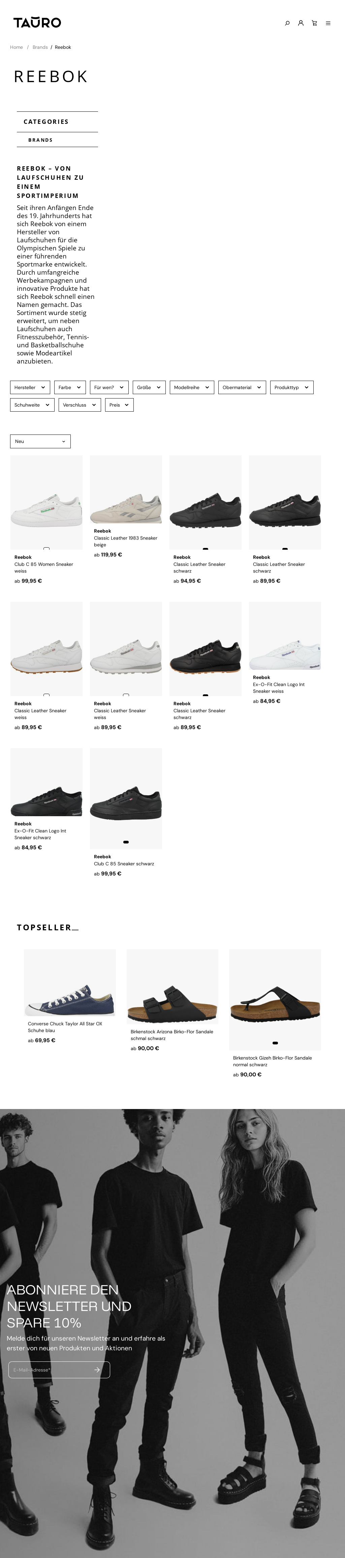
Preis (119, 404)
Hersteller (30, 387)
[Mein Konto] (304, 23)
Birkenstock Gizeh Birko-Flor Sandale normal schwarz (272, 1060)
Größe (149, 387)
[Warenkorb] (317, 23)
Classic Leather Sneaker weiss (40, 720)
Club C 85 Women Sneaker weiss (43, 573)
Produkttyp (292, 387)
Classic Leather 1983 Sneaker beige (125, 573)
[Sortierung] (40, 441)
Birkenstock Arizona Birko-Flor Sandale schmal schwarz (172, 1060)
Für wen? (109, 387)
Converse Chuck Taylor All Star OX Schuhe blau (65, 1060)
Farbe (70, 387)
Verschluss (80, 404)
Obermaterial (242, 387)
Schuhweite (32, 404)
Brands (38, 139)
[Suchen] (290, 23)
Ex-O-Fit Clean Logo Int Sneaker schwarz (40, 866)
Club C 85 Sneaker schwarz (124, 863)
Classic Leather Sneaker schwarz (199, 573)
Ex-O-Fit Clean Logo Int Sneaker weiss (279, 720)
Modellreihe (192, 387)
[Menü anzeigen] (331, 23)
